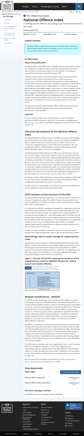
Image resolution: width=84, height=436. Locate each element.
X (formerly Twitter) (73, 421)
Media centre (45, 412)
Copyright (26, 434)
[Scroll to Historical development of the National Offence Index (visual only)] (33, 135)
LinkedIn (69, 423)
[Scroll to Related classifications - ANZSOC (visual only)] (62, 297)
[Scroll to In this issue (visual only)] (40, 59)
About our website (46, 407)
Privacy (50, 434)
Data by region (27, 412)
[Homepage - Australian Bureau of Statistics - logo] (7, 5)
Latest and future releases (30, 407)
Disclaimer (38, 434)
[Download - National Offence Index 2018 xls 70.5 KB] (74, 378)
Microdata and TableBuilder (27, 418)
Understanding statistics (30, 429)
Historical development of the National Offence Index (11, 28)
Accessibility (63, 434)
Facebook (70, 416)
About (64, 7)
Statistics (25, 7)
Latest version (7, 20)
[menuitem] (25, 7)
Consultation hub (46, 417)
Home (3, 11)
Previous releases (71, 34)
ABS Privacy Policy (32, 123)
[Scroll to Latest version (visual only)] (42, 41)
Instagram (70, 418)
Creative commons (10, 434)
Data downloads (8, 43)
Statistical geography (28, 415)
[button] (78, 6)
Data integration (27, 424)
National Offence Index (27, 11)
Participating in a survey (50, 7)
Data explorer (26, 422)
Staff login (76, 434)
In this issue (7, 23)
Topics (24, 410)
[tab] (28, 268)
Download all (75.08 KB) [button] (71, 372)
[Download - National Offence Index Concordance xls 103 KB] (74, 383)
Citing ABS (44, 415)
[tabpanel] (53, 281)
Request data (26, 426)
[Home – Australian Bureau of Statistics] (7, 408)
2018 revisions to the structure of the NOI (9, 34)
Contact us (44, 420)
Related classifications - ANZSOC (10, 39)
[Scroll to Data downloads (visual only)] (44, 368)
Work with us (45, 410)
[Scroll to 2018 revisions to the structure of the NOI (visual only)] (72, 195)
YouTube (70, 426)
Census (34, 7)
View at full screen (50, 268)
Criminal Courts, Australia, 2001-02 (51, 174)
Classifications (16, 11)
